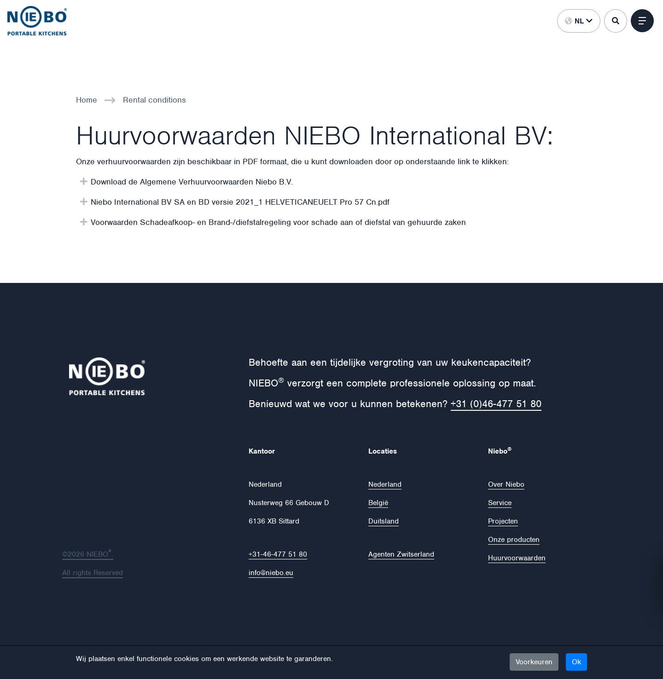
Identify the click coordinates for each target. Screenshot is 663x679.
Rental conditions (154, 100)
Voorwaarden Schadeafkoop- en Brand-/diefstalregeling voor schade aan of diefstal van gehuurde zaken (278, 222)
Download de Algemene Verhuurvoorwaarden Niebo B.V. (192, 182)
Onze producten (514, 539)
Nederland (384, 484)
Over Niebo (506, 484)
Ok (576, 662)
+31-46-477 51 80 (278, 554)
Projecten (503, 521)
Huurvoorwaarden (517, 558)
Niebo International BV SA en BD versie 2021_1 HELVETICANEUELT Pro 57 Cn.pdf (240, 202)
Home (86, 100)
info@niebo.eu (271, 572)
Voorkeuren (534, 662)
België (378, 502)
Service (500, 502)
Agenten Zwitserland (401, 554)
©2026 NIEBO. (87, 554)
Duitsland (383, 521)
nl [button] (579, 21)
